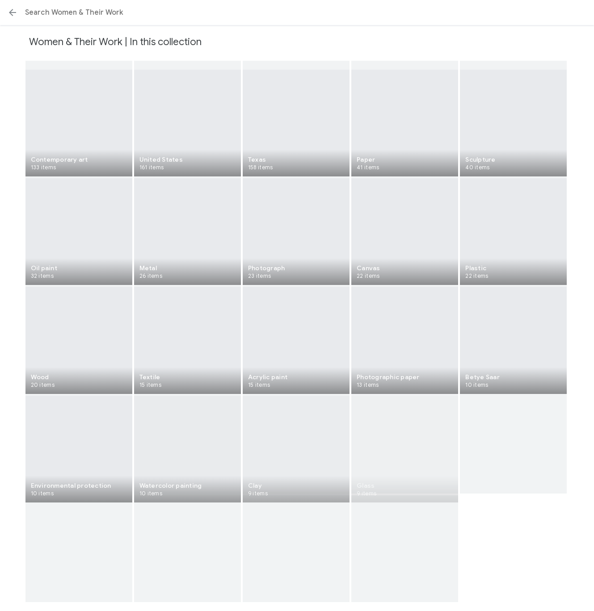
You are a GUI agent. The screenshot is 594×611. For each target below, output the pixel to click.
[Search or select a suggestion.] (297, 12)
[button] (12, 12)
